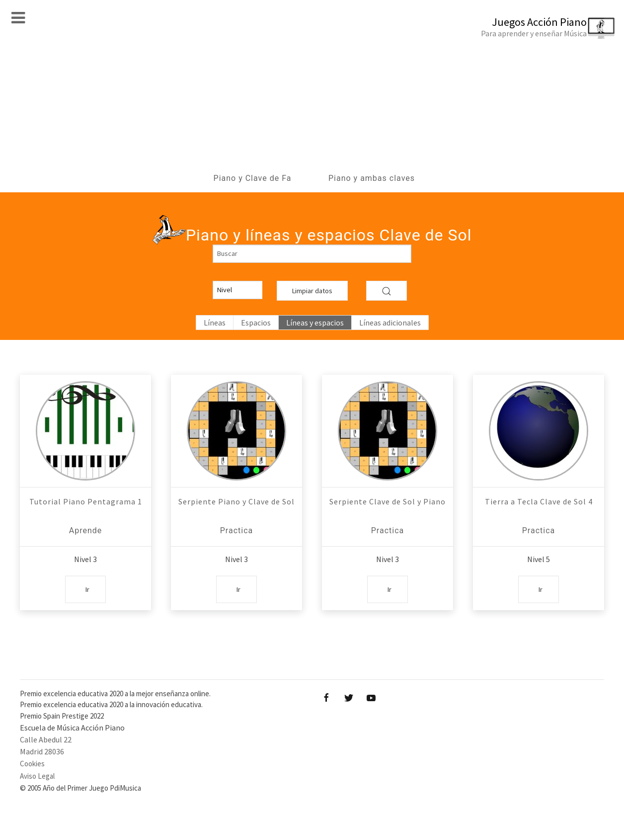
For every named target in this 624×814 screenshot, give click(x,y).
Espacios (256, 322)
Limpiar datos (312, 290)
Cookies (32, 763)
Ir (87, 588)
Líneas (215, 322)
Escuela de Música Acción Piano (72, 728)
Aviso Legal (37, 776)
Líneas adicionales (390, 322)
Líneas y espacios (315, 322)
